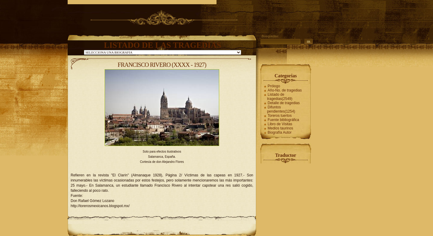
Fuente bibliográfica (283, 120)
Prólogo (274, 86)
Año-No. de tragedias (285, 90)
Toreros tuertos (280, 115)
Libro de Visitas (280, 124)
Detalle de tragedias (284, 103)
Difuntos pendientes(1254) (281, 109)
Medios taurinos (280, 128)
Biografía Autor (279, 132)
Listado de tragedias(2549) (279, 96)
